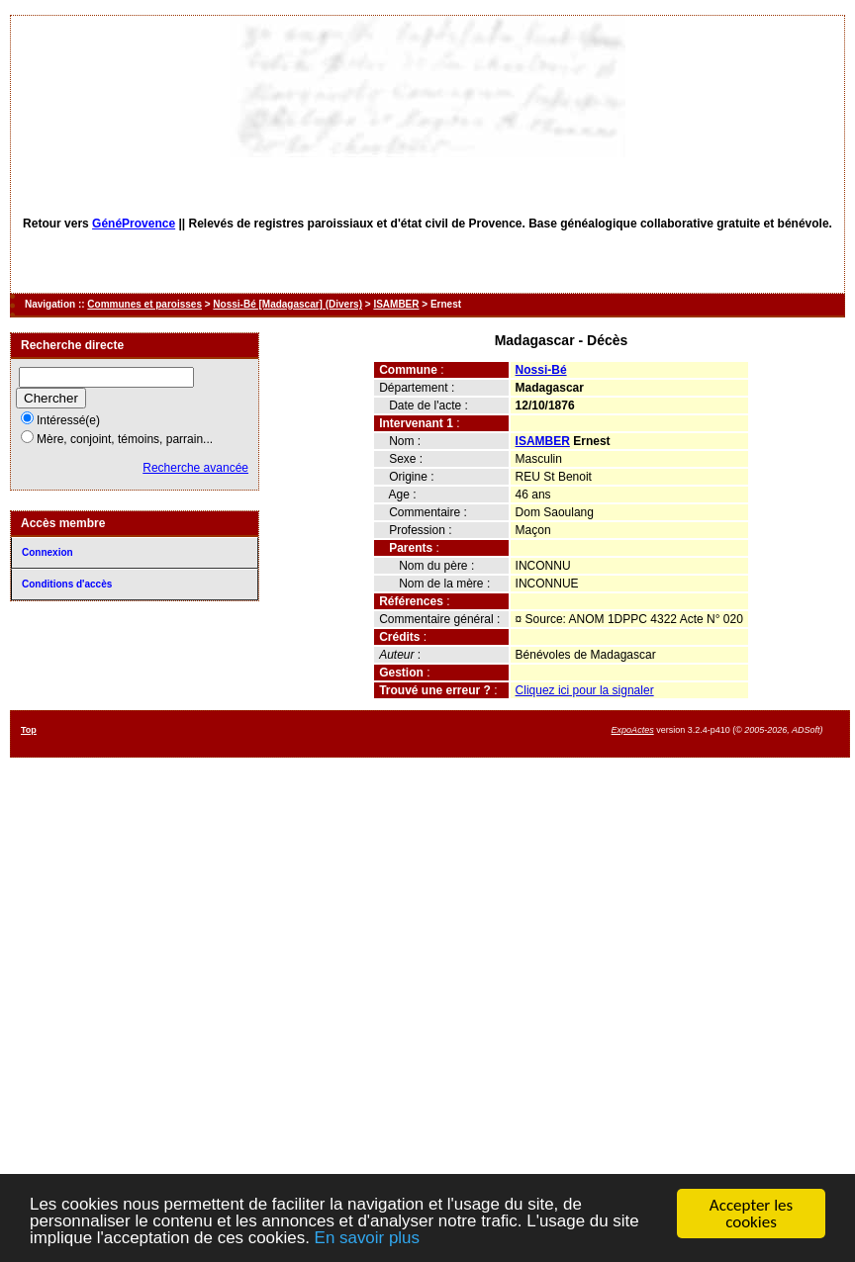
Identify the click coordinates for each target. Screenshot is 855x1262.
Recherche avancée (195, 468)
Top (29, 730)
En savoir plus (369, 1239)
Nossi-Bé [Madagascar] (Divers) (287, 304)
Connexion (47, 552)
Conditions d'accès (67, 584)
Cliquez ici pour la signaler (585, 690)
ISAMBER (396, 304)
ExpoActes (633, 730)
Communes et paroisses (144, 304)
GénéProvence (133, 223)
